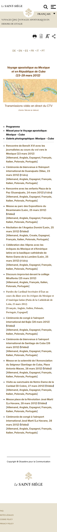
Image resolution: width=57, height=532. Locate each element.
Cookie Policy (6, 519)
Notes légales (7, 515)
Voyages (7, 19)
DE (14, 50)
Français (46, 157)
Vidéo (24, 175)
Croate (33, 235)
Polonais (19, 161)
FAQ (1, 511)
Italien (9, 161)
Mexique (11, 134)
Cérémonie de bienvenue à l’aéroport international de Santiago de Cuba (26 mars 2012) (28, 343)
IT (38, 50)
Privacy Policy (7, 524)
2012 (15, 19)
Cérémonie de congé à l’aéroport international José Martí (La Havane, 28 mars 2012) (29, 420)
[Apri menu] (53, 6)
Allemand (12, 157)
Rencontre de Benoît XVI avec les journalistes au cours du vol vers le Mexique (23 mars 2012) (26, 149)
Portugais (31, 161)
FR (32, 50)
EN (20, 50)
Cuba (21, 134)
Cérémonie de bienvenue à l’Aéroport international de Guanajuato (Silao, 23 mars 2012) (28, 170)
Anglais (23, 157)
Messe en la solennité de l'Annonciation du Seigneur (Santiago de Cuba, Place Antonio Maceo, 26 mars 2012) (29, 364)
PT (43, 50)
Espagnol (34, 157)
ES (26, 50)
